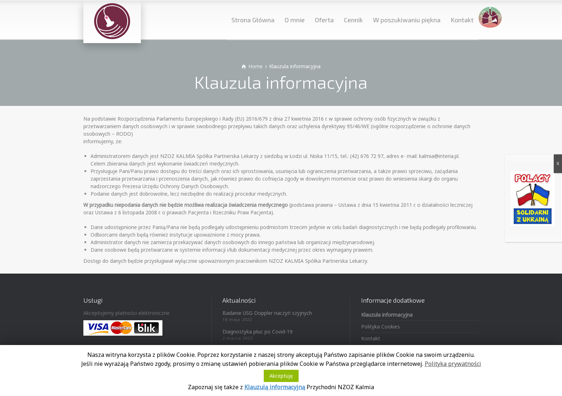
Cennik (353, 20)
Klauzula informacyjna (387, 314)
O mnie (295, 20)
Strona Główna (253, 20)
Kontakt (462, 20)
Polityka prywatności (453, 364)
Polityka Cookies (380, 326)
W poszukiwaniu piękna (407, 20)
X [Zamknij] (558, 163)
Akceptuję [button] (281, 375)
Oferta (324, 20)
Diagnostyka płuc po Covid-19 (257, 331)
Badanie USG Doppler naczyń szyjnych (267, 312)
